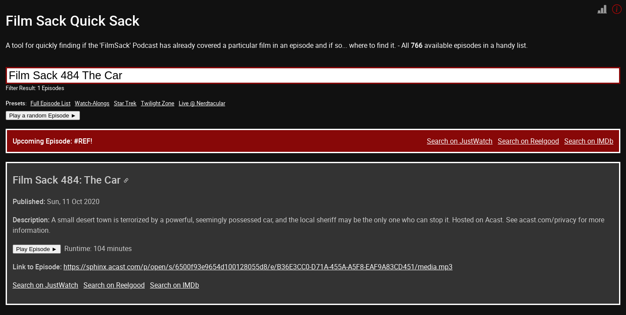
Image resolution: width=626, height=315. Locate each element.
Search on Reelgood (528, 141)
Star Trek (125, 103)
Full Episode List (50, 103)
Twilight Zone (157, 103)
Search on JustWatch (460, 141)
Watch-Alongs (92, 103)
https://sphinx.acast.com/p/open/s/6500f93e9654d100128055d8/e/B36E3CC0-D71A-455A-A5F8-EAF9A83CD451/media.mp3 (258, 266)
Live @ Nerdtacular (202, 103)
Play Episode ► (36, 249)
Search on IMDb (588, 141)
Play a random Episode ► (43, 115)
